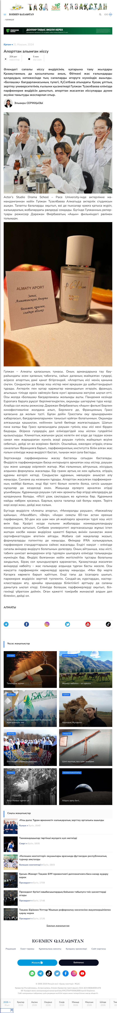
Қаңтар (20, 1004)
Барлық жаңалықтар (58, 925)
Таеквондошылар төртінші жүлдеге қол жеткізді (48, 838)
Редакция (11, 948)
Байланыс (79, 962)
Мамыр (75, 1004)
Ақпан (34, 1004)
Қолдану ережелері (76, 948)
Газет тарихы (27, 948)
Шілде (103, 1004)
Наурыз (48, 1004)
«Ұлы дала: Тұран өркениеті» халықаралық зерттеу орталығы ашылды (61, 820)
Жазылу (37, 962)
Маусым (89, 1004)
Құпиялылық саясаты (50, 948)
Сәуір (62, 1004)
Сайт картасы (98, 948)
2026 (7, 1004)
